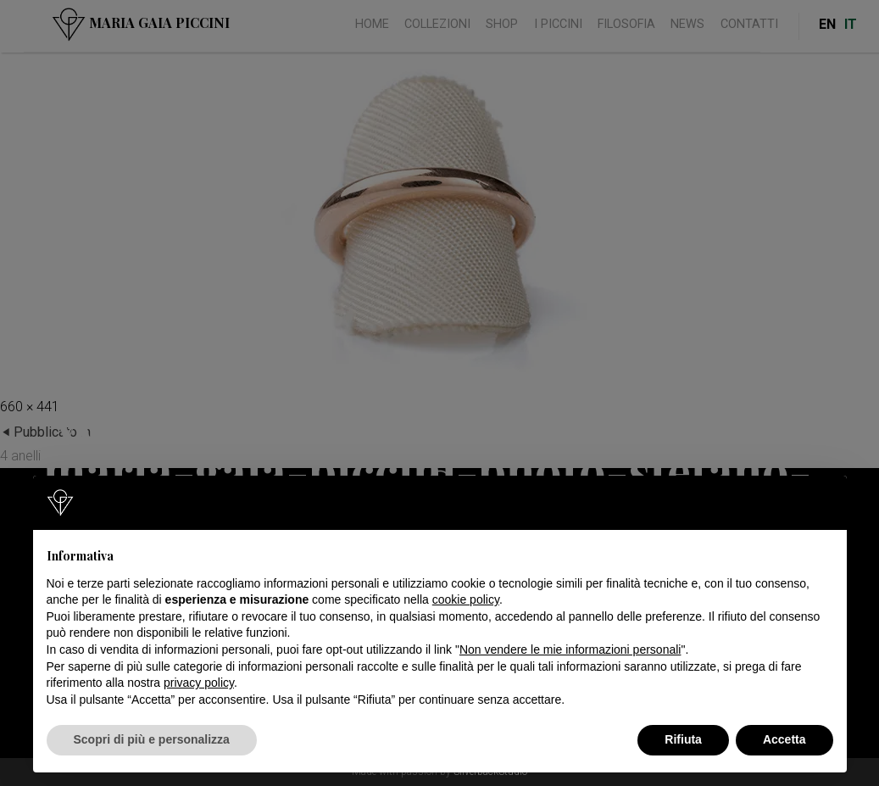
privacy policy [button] (199, 682)
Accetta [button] (784, 739)
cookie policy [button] (465, 599)
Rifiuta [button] (683, 739)
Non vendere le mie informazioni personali (570, 649)
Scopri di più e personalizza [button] (152, 739)
